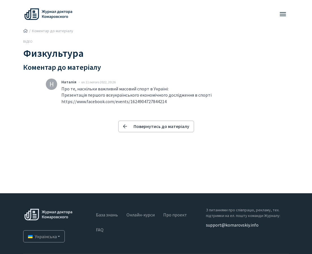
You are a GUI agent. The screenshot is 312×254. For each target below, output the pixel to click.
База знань (107, 215)
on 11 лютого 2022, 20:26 (98, 82)
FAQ (100, 230)
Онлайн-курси (140, 215)
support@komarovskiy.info (232, 225)
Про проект (175, 215)
